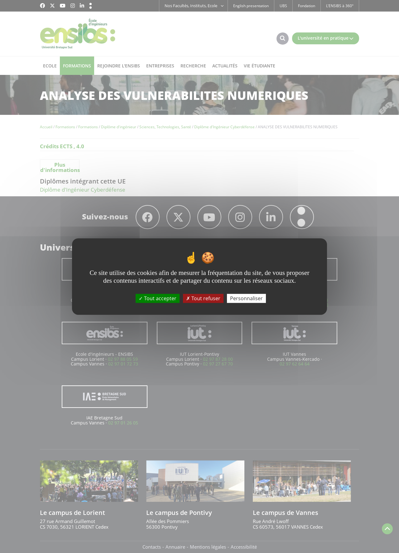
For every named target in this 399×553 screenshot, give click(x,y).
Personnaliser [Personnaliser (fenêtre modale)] (246, 298)
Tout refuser (203, 298)
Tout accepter (157, 298)
